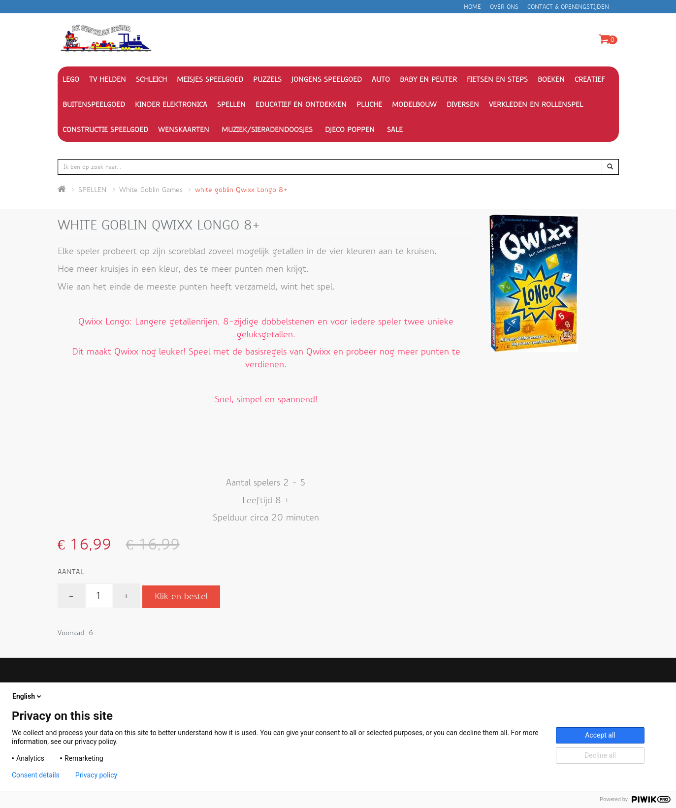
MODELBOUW (414, 104)
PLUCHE (369, 104)
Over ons (504, 7)
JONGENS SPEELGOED (326, 79)
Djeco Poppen (350, 129)
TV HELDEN (107, 79)
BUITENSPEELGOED (94, 104)
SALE (395, 129)
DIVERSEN (463, 104)
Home (472, 7)
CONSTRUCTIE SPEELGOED (105, 129)
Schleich (151, 79)
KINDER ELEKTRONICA (171, 104)
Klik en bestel (181, 596)
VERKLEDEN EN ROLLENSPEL (536, 104)
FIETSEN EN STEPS (497, 79)
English (27, 696)
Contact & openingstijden (568, 7)
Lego (71, 79)
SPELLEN (231, 104)
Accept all (600, 735)
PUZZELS (267, 79)
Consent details (36, 775)
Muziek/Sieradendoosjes (267, 129)
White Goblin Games (151, 189)
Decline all (600, 755)
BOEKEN (551, 79)
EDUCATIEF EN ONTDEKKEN (301, 104)
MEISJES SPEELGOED (210, 79)
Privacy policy (96, 775)
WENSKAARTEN (183, 129)
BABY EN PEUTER (428, 79)
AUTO (381, 79)
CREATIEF (590, 79)
